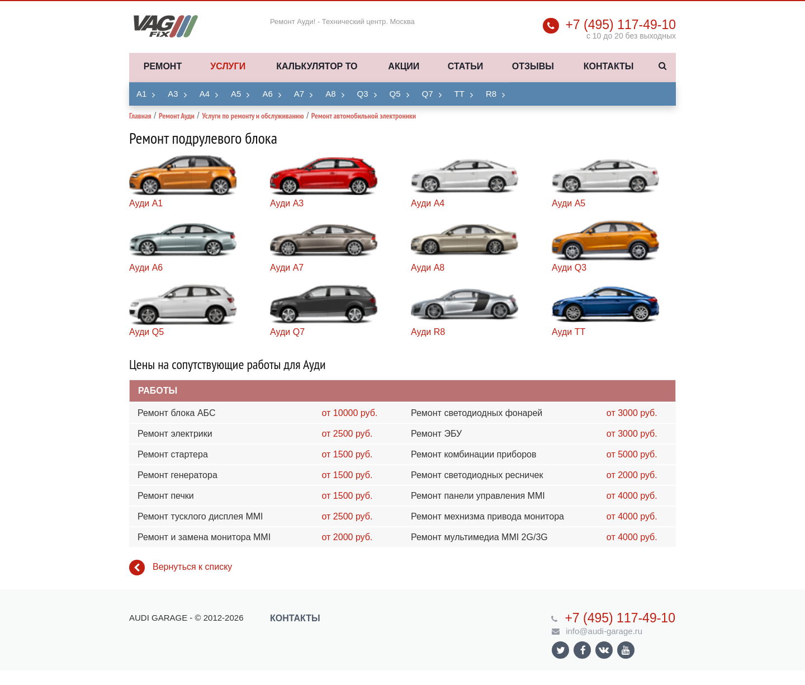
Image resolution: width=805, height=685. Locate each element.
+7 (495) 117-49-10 (620, 24)
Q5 (395, 93)
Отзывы (533, 66)
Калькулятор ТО (316, 66)
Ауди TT (568, 332)
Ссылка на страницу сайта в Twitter (560, 650)
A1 (141, 93)
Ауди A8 (427, 267)
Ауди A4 (427, 203)
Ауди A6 (146, 267)
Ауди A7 (287, 267)
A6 (267, 93)
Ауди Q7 (287, 332)
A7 (299, 93)
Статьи (465, 66)
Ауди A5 (568, 203)
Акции (403, 66)
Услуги (227, 66)
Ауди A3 (287, 203)
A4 (205, 93)
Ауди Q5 (146, 332)
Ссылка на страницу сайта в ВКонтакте (604, 649)
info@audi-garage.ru (604, 631)
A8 (330, 93)
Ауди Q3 (569, 267)
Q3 (362, 93)
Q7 (427, 93)
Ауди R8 (428, 332)
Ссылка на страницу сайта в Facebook (583, 650)
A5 (236, 93)
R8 (491, 93)
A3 (173, 93)
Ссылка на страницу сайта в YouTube (626, 650)
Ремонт (163, 66)
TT (459, 93)
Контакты (609, 66)
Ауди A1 (146, 203)
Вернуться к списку (180, 567)
